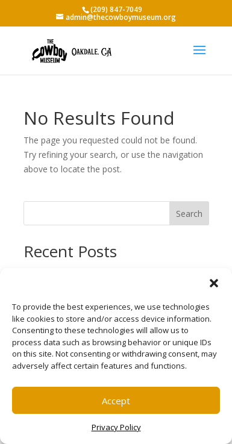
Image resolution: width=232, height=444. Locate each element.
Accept (116, 401)
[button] (214, 283)
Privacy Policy (116, 427)
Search (189, 213)
